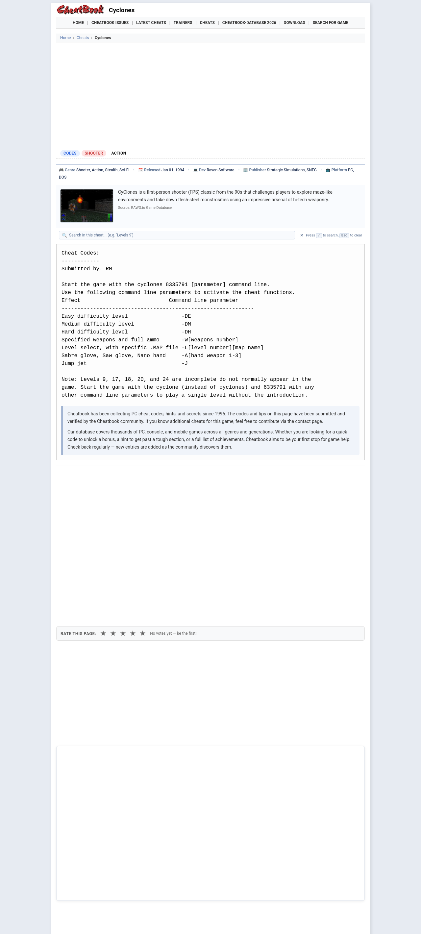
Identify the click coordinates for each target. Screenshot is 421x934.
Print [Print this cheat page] (117, 491)
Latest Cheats (151, 22)
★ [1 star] (103, 512)
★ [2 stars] (113, 512)
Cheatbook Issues (110, 22)
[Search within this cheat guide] (180, 235)
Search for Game (330, 22)
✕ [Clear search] (302, 235)
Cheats (207, 22)
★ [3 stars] (123, 512)
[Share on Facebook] (80, 476)
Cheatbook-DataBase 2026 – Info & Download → (183, 745)
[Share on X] (96, 476)
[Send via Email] (177, 476)
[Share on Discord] (129, 476)
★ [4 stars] (133, 512)
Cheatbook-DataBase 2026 (249, 22)
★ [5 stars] (142, 512)
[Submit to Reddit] (113, 476)
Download (294, 22)
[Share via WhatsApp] (145, 476)
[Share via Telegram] (161, 476)
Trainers (183, 22)
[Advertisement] (210, 95)
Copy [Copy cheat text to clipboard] (91, 491)
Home (78, 22)
